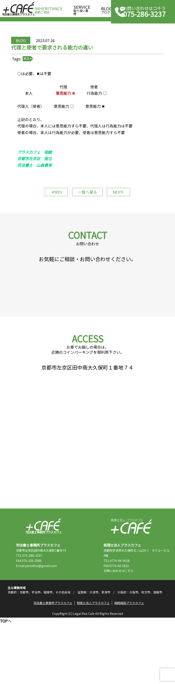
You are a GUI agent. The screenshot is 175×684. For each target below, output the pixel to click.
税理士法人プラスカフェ (131, 584)
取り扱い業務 (81, 8)
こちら (138, 629)
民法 (38, 72)
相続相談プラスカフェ (131, 668)
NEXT (124, 214)
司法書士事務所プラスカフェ (18, 9)
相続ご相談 (49, 9)
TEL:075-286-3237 (39, 613)
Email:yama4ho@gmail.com (46, 623)
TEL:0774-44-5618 (126, 618)
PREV (51, 214)
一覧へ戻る (87, 214)
